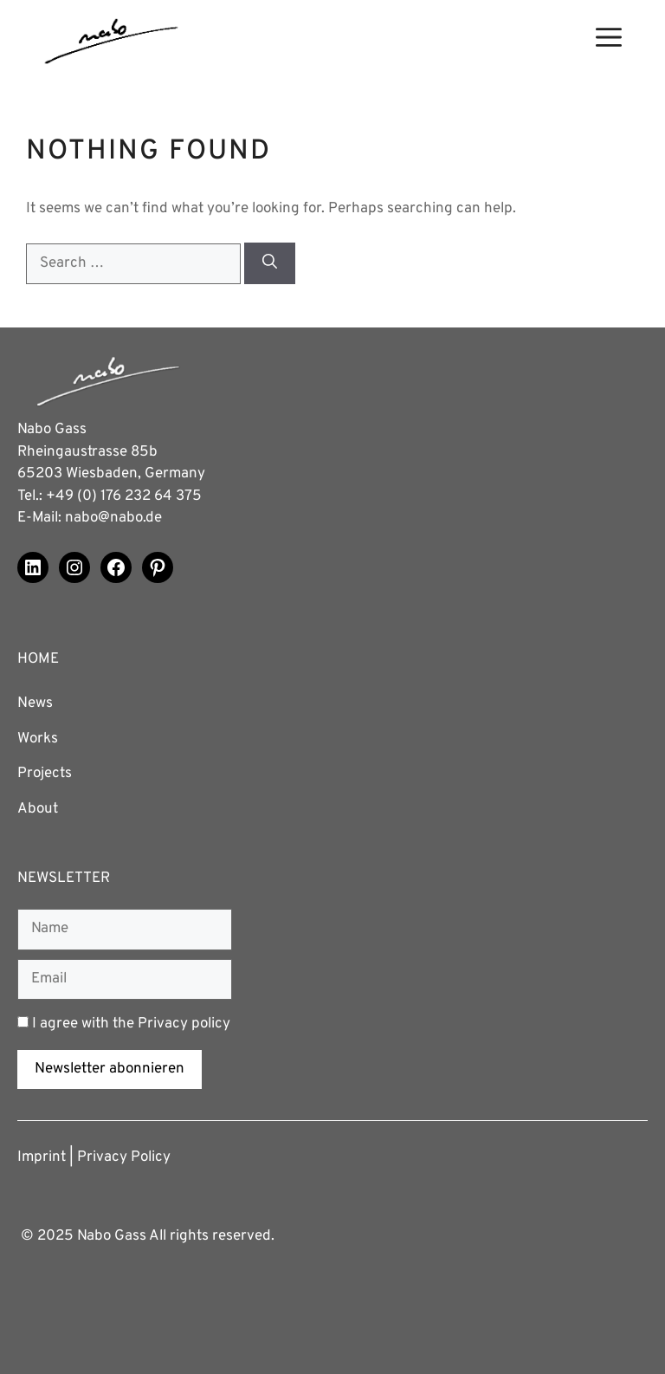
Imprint (41, 1157)
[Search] (269, 264)
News (35, 703)
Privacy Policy (124, 1157)
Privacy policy (184, 1024)
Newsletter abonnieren (109, 1069)
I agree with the (123, 1024)
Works (37, 739)
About (37, 809)
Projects (44, 773)
